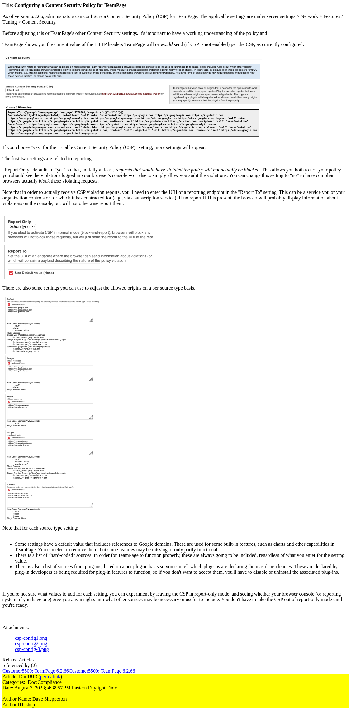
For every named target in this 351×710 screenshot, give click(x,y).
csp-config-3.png (32, 649)
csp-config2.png (31, 643)
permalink (50, 676)
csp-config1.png (31, 638)
